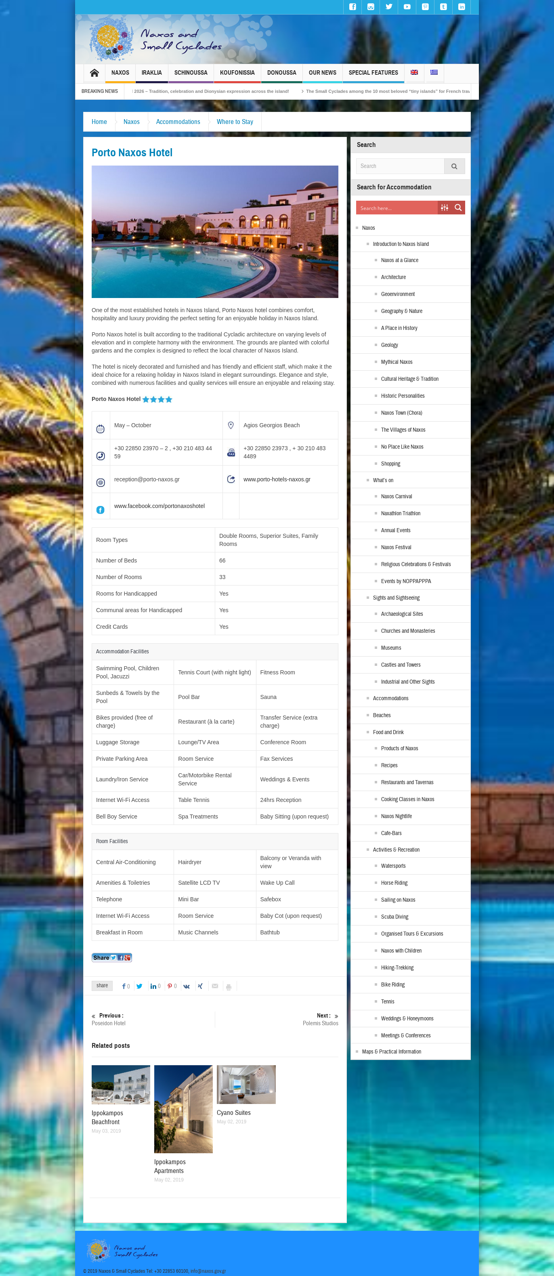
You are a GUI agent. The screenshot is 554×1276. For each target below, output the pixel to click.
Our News (322, 76)
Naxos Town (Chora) (401, 413)
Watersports (393, 866)
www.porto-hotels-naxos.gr (277, 479)
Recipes (389, 765)
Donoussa (281, 76)
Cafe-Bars (391, 833)
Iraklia (152, 76)
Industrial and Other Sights (408, 682)
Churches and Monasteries (408, 631)
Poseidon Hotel (153, 1019)
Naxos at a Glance (399, 260)
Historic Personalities (403, 396)
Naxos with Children (401, 951)
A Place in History (399, 328)
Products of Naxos (399, 748)
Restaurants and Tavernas (407, 782)
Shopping (390, 464)
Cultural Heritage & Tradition (410, 379)
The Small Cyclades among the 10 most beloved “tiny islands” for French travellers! (412, 91)
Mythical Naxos (397, 362)
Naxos (120, 76)
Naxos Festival (396, 547)
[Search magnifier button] (458, 207)
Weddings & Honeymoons (407, 1018)
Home (99, 122)
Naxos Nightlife (396, 816)
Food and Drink (388, 732)
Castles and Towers (401, 665)
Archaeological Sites (402, 614)
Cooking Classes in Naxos (407, 799)
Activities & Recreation (396, 850)
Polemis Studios (276, 1019)
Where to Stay (235, 122)
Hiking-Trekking (397, 968)
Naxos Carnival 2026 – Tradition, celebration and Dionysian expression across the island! (212, 91)
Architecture (393, 277)
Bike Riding (393, 984)
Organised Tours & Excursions (412, 934)
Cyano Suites (234, 1112)
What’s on (383, 480)
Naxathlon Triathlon (400, 513)
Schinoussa (191, 76)
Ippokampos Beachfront (107, 1117)
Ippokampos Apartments (170, 1166)
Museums (391, 648)
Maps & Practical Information (391, 1052)
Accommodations (178, 122)
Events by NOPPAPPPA (406, 581)
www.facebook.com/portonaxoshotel (159, 506)
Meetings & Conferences (406, 1035)
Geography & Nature (401, 311)
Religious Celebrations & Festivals (416, 564)
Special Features (373, 76)
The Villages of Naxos (403, 430)
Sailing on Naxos (398, 900)
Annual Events (396, 530)
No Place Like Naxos (402, 447)
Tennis (388, 1001)
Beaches (382, 715)
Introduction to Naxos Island (401, 244)
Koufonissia (237, 76)
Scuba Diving (394, 917)
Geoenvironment (398, 294)
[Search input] (397, 207)
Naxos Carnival (396, 496)
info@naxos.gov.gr (208, 1271)
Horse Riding (394, 883)
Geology (389, 345)
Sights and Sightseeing (396, 598)
